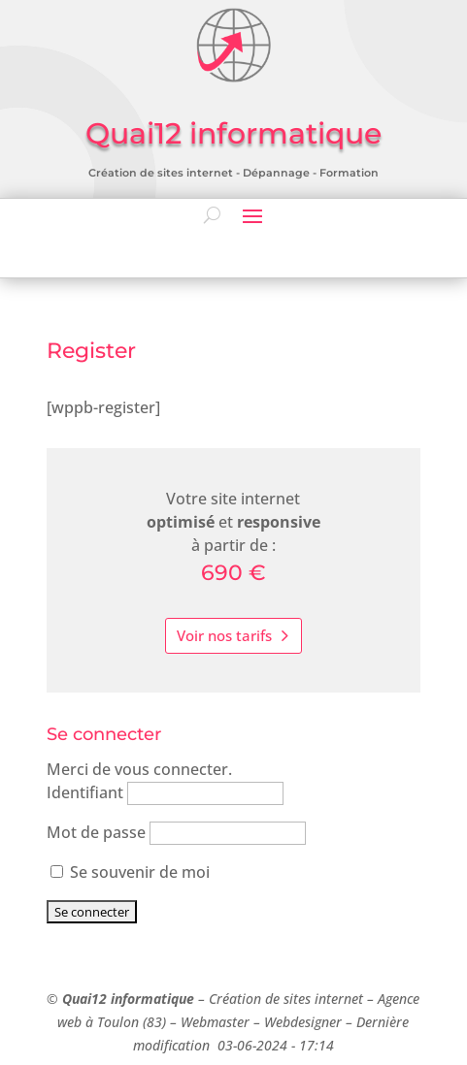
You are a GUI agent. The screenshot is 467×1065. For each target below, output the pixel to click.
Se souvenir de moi (130, 872)
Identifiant (85, 792)
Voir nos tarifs (224, 635)
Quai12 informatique (128, 998)
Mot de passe (96, 832)
